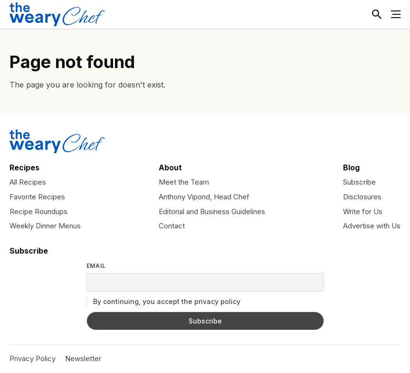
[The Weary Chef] (57, 14)
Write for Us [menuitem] (362, 211)
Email (96, 266)
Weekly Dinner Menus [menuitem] (45, 225)
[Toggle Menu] (395, 14)
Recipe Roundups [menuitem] (38, 211)
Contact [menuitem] (172, 225)
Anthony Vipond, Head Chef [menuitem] (204, 196)
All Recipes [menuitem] (28, 181)
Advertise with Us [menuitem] (371, 225)
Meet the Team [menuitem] (184, 181)
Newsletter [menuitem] (83, 358)
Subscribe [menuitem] (359, 181)
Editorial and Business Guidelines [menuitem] (212, 211)
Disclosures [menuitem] (362, 196)
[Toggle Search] (376, 14)
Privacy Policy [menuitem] (33, 358)
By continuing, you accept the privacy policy (163, 301)
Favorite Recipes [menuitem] (37, 196)
